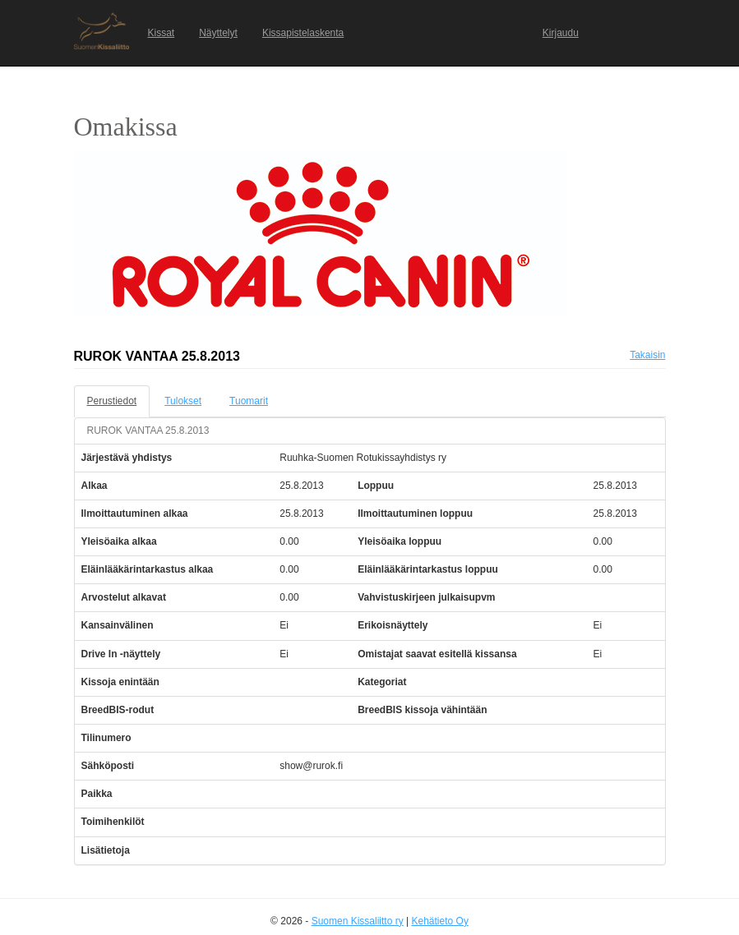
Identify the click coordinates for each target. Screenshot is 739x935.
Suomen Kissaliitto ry (358, 921)
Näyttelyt (218, 33)
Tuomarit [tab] (248, 401)
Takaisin (647, 355)
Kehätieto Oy (440, 921)
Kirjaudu (561, 33)
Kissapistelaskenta (303, 33)
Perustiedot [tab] (112, 401)
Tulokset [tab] (182, 401)
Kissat (161, 33)
